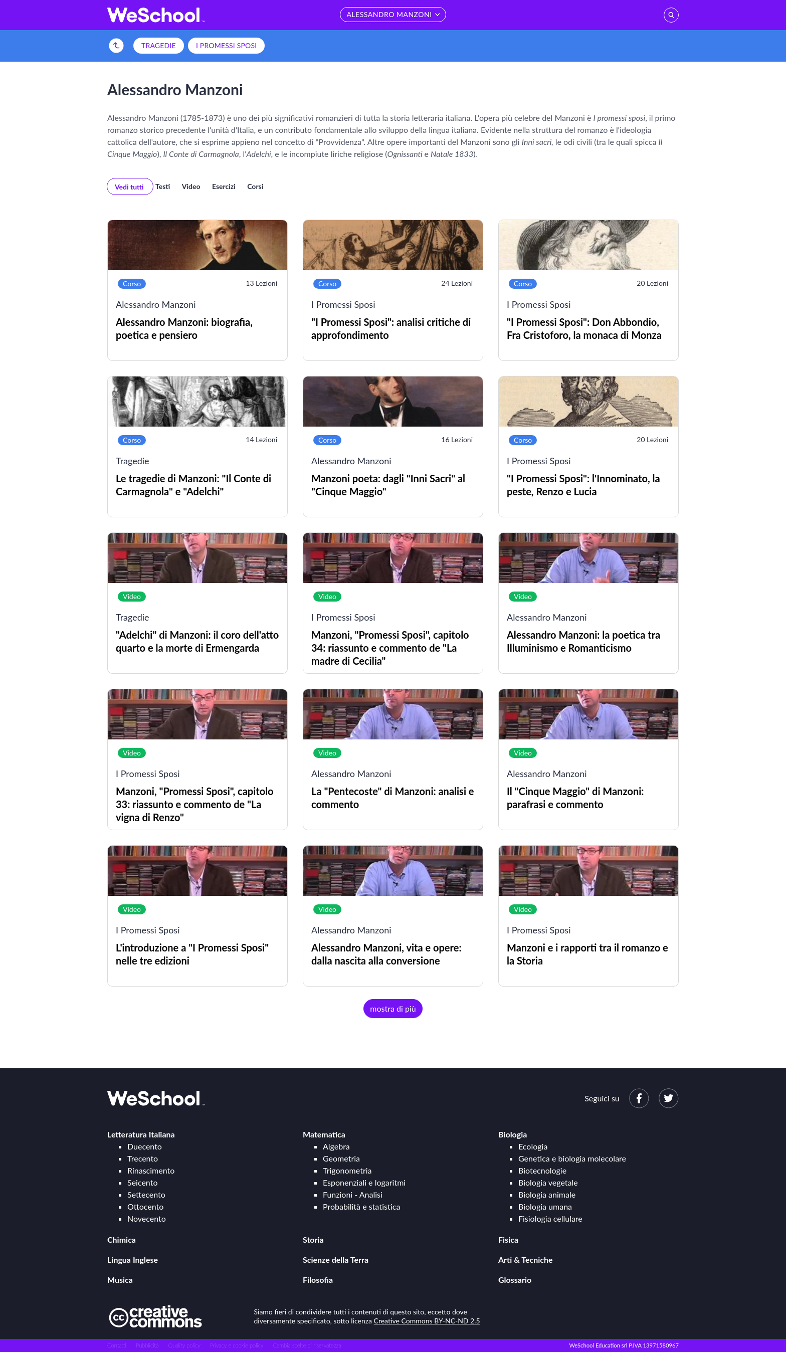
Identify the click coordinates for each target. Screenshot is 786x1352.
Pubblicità (147, 1345)
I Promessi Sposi (226, 45)
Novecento (146, 1218)
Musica (120, 1279)
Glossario (514, 1279)
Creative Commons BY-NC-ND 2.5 (427, 1320)
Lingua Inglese (132, 1259)
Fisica (508, 1239)
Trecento (142, 1158)
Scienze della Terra (335, 1259)
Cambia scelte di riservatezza (307, 1345)
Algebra (336, 1146)
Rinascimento (150, 1170)
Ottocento (145, 1206)
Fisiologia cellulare (550, 1218)
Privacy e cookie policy (237, 1345)
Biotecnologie (542, 1170)
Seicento (142, 1182)
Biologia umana (545, 1206)
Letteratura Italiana (141, 1134)
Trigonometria (347, 1170)
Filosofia (318, 1279)
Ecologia (532, 1146)
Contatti (116, 1345)
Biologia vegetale (548, 1182)
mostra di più (393, 1008)
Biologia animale (546, 1194)
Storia (313, 1239)
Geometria (341, 1158)
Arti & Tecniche (525, 1259)
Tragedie (158, 45)
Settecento (146, 1194)
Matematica (324, 1134)
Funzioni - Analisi (352, 1194)
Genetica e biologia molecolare (572, 1158)
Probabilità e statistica (361, 1206)
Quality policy (184, 1345)
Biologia (512, 1134)
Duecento (144, 1146)
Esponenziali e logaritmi (364, 1182)
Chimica (121, 1239)
